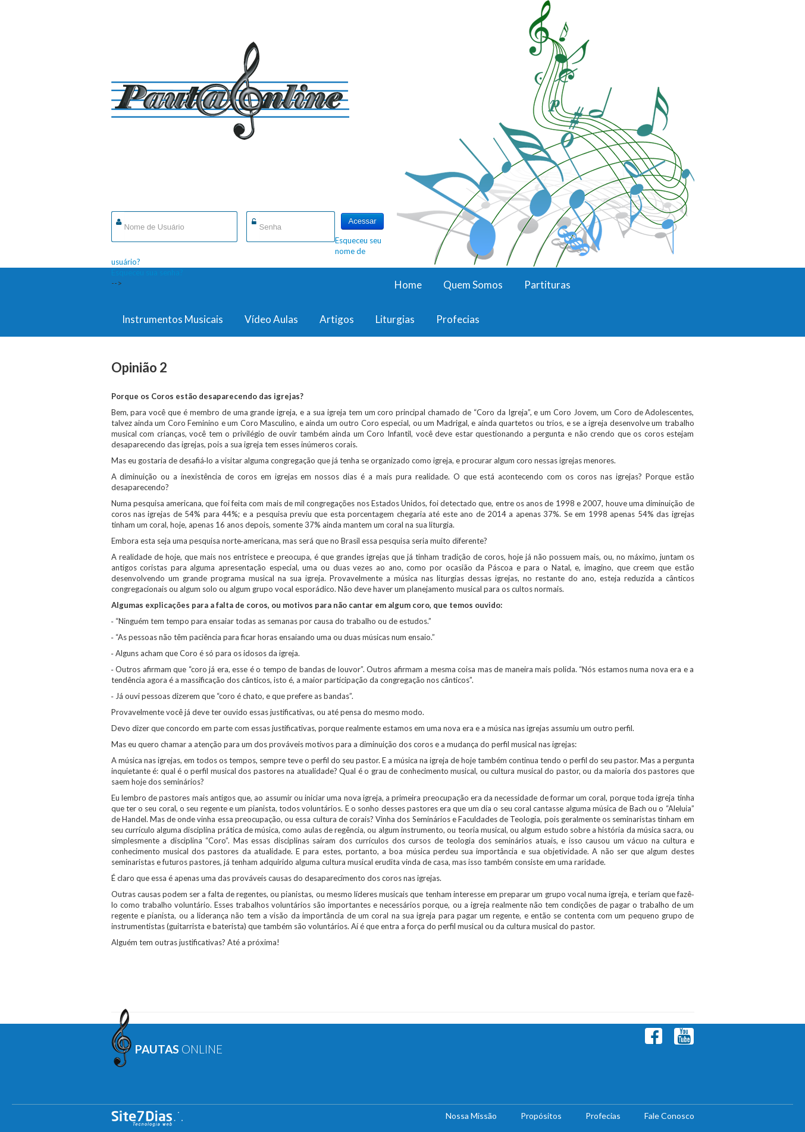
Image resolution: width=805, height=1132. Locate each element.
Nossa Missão (471, 1116)
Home (408, 284)
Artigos (337, 319)
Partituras (547, 284)
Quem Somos (473, 284)
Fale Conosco (669, 1116)
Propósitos (541, 1116)
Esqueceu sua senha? (147, 272)
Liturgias (395, 319)
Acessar (363, 221)
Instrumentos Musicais (172, 319)
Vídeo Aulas (271, 319)
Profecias (458, 319)
